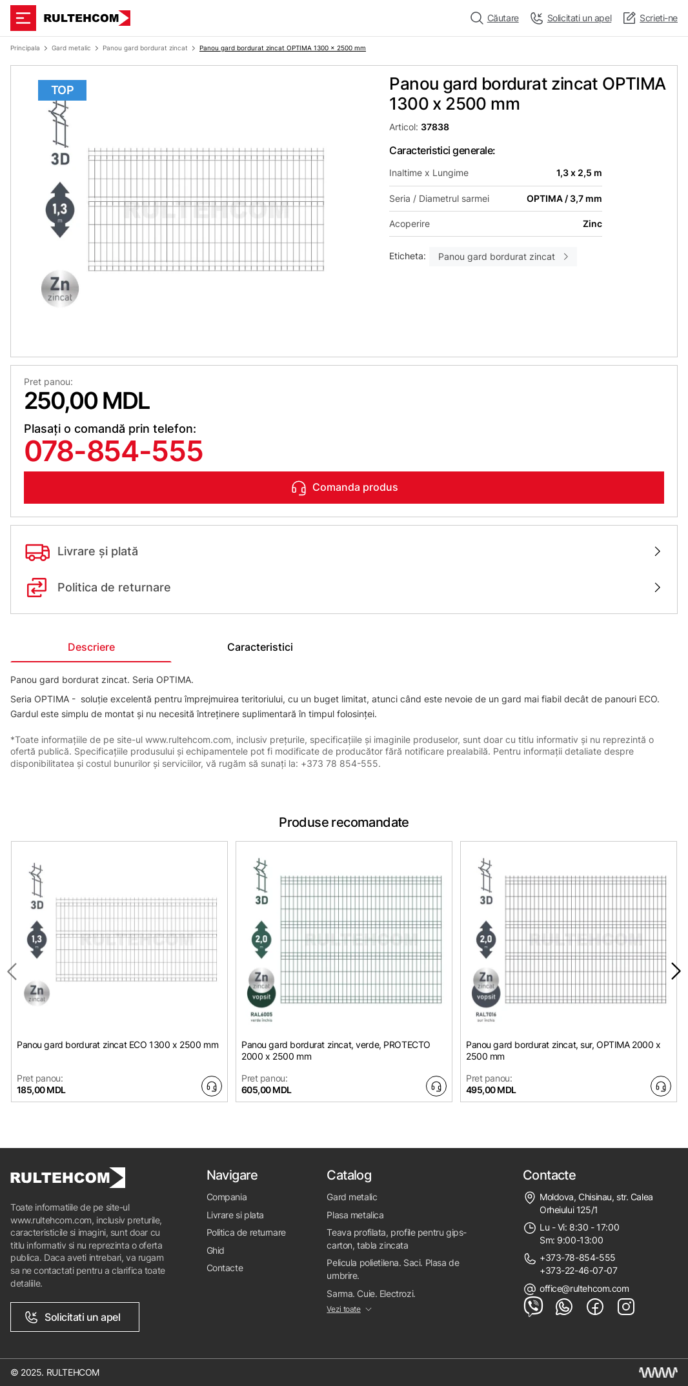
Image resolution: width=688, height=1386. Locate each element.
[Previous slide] (11, 971)
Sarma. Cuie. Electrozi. (371, 1293)
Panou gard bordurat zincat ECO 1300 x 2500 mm (117, 1044)
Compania (227, 1196)
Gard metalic (71, 48)
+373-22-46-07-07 (578, 1270)
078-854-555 (113, 450)
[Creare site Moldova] (658, 1372)
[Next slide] (676, 971)
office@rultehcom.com (584, 1288)
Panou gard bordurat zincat (145, 48)
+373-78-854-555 (578, 1257)
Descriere (91, 646)
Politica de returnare (246, 1232)
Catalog (349, 1175)
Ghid (216, 1250)
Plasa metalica (355, 1214)
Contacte (225, 1267)
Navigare (232, 1175)
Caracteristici (260, 646)
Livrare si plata (235, 1214)
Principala (25, 48)
